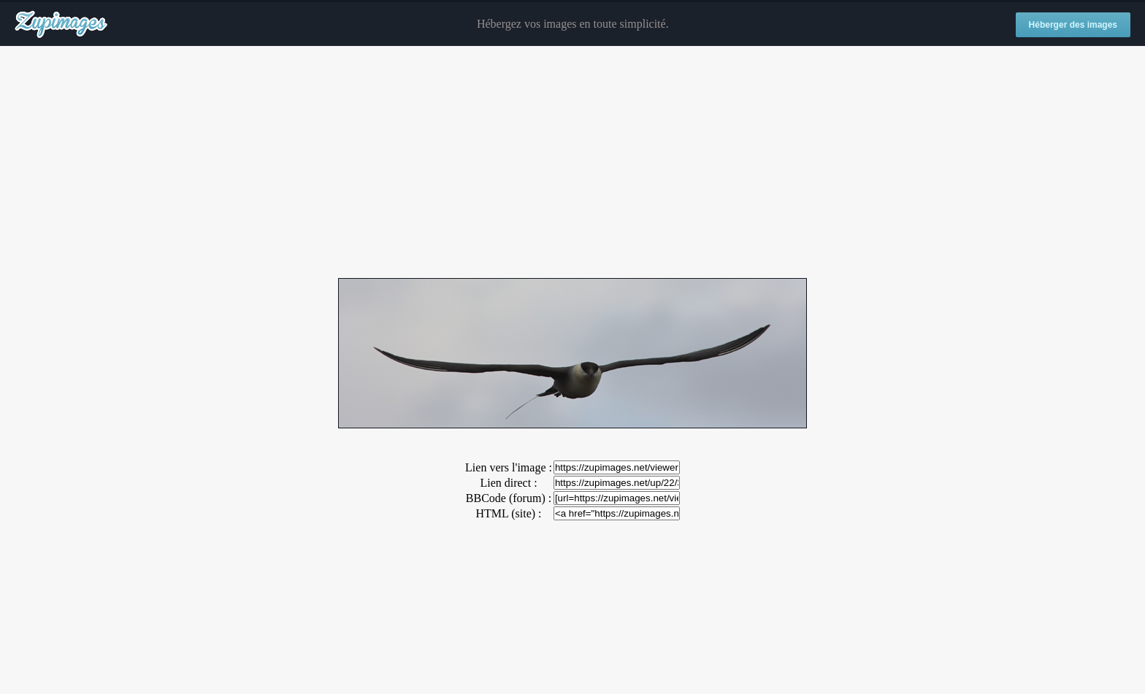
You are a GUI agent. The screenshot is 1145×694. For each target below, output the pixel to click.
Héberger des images (1073, 25)
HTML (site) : (508, 513)
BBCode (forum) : (508, 498)
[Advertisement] (572, 163)
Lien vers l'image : (508, 467)
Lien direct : (508, 483)
